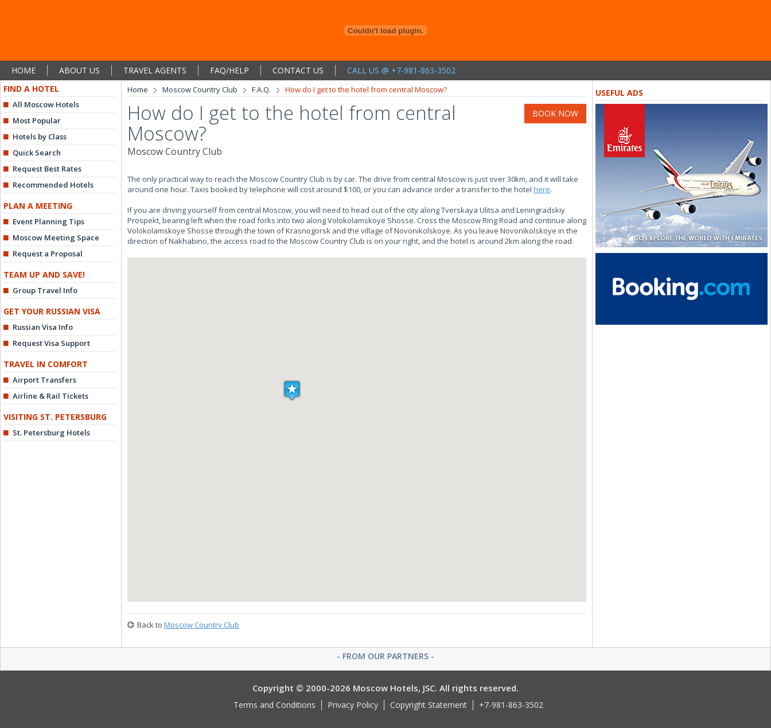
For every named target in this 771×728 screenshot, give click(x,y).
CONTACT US (298, 70)
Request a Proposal (48, 253)
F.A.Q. (261, 89)
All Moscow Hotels (46, 104)
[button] (292, 390)
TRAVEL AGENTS (154, 70)
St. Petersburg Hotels (51, 432)
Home (137, 89)
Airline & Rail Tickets (50, 396)
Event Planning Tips (48, 221)
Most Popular (37, 120)
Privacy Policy (353, 704)
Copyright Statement (428, 704)
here (542, 189)
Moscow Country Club (199, 89)
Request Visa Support (51, 343)
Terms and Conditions (274, 704)
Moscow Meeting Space (56, 237)
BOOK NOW (555, 113)
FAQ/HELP (229, 70)
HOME (23, 70)
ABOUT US (79, 70)
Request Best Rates (47, 168)
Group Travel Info (45, 290)
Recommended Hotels (53, 185)
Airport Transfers (44, 380)
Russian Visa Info (43, 327)
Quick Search (37, 152)
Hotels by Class (40, 136)
